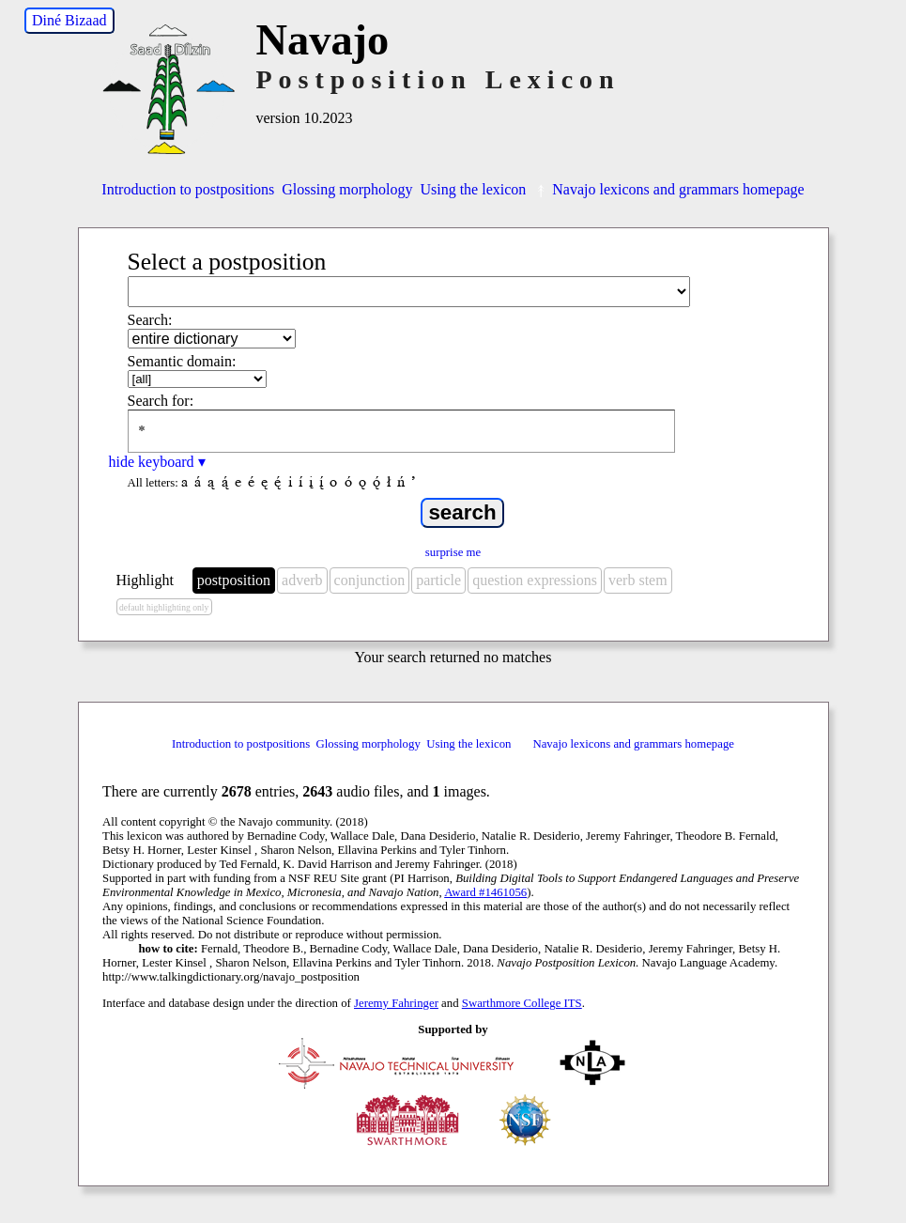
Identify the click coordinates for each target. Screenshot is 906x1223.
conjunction (370, 580)
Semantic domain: (182, 361)
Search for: (161, 401)
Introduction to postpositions (187, 189)
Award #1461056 (485, 892)
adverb (302, 580)
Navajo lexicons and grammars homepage (668, 189)
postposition (233, 580)
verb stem (638, 580)
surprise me (453, 552)
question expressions (534, 580)
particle (438, 580)
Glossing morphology (347, 189)
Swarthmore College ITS (522, 1003)
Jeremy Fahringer (396, 1003)
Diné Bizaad (69, 20)
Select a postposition (227, 261)
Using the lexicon (473, 189)
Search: (150, 320)
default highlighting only (163, 607)
